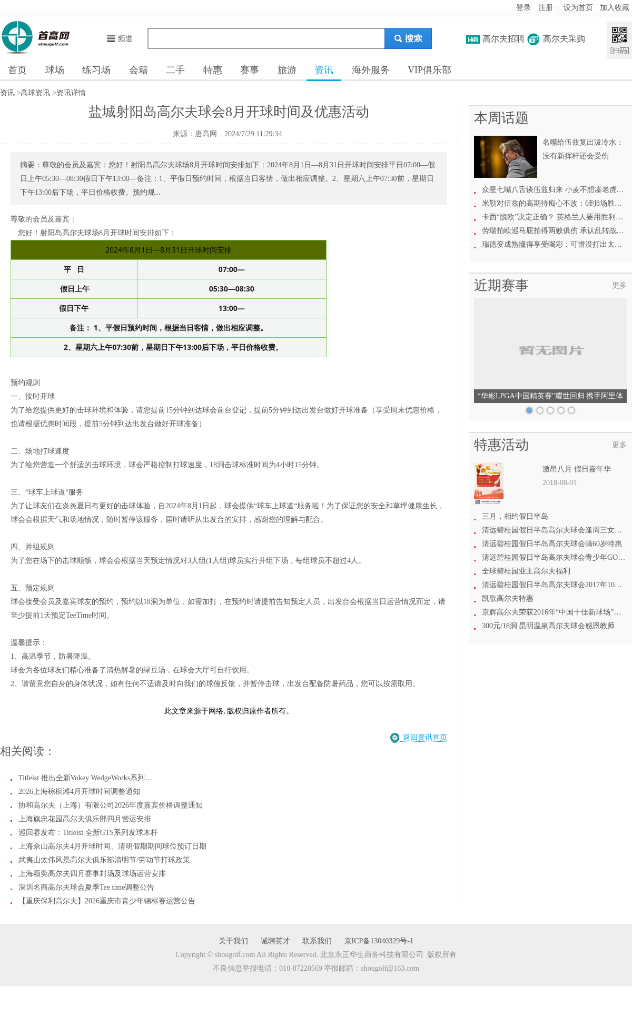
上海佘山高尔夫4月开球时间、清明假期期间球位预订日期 (112, 846)
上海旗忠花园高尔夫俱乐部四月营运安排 (84, 819)
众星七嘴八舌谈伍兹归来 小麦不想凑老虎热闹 (556, 190)
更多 (619, 285)
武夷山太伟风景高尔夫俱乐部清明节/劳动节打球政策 (104, 860)
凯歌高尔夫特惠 (508, 598)
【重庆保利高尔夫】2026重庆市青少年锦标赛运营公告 (106, 901)
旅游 (287, 70)
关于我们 (233, 941)
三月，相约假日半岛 (515, 516)
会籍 (138, 70)
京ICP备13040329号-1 (378, 941)
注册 (545, 8)
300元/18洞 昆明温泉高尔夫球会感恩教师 (548, 626)
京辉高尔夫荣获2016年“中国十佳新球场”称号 (555, 612)
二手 (175, 70)
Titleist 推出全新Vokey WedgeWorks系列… (85, 778)
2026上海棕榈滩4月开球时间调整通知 (79, 792)
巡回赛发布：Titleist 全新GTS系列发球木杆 (88, 833)
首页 (17, 70)
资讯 (323, 70)
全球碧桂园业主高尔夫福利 (526, 571)
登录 (523, 8)
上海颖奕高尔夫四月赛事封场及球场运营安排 (92, 874)
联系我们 (317, 941)
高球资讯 (35, 93)
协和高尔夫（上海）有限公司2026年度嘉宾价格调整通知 (110, 805)
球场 (54, 70)
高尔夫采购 (564, 38)
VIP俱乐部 (429, 70)
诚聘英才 (275, 941)
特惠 (212, 70)
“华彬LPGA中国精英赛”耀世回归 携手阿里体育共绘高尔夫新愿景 (551, 397)
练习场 (96, 70)
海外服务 (371, 70)
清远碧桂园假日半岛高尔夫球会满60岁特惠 (552, 544)
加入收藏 (614, 8)
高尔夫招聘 (503, 38)
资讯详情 (71, 93)
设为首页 (578, 8)
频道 (119, 39)
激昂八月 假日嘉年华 (576, 469)
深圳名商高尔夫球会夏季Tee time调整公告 (86, 887)
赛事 (249, 70)
